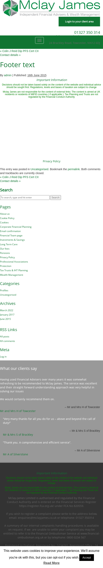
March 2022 (6, 310)
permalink (74, 169)
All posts (4, 336)
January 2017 (7, 314)
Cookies (4, 222)
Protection (5, 266)
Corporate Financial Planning (16, 226)
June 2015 (5, 319)
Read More (51, 563)
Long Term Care (9, 244)
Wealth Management (11, 275)
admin (7, 75)
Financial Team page (11, 235)
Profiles (4, 290)
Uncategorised (39, 169)
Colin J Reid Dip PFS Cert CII (19, 51)
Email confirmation (10, 231)
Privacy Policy (51, 161)
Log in (3, 356)
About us (5, 213)
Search (6, 190)
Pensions (5, 253)
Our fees (4, 248)
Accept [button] (86, 557)
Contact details (10, 55)
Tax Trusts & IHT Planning (14, 270)
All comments (7, 341)
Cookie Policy (7, 218)
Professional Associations (14, 261)
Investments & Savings (12, 239)
